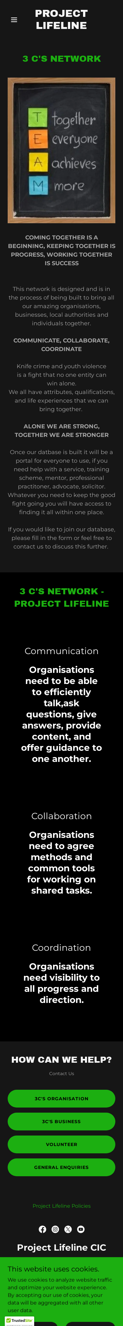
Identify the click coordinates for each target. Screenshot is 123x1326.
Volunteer (61, 1144)
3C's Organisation (61, 1099)
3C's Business (61, 1121)
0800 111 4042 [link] (61, 1265)
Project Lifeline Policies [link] (62, 1206)
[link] (62, 27)
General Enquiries (61, 1167)
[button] (16, 19)
